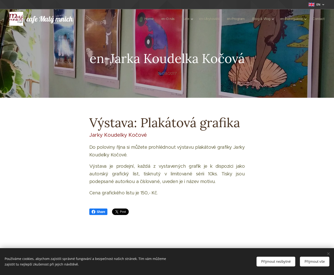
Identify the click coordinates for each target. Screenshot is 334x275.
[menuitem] (143, 19)
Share (98, 212)
